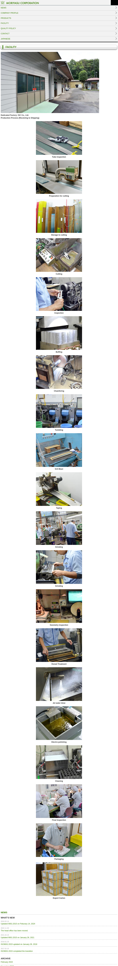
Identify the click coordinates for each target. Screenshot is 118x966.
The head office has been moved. (14, 929)
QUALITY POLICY (8, 28)
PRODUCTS (6, 18)
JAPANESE (5, 39)
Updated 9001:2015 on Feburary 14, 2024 (18, 922)
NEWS (3, 8)
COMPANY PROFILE (9, 13)
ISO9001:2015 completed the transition (17, 950)
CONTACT (5, 34)
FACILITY (5, 23)
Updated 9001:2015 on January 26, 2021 (17, 936)
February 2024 (7, 962)
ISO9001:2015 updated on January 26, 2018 (19, 943)
